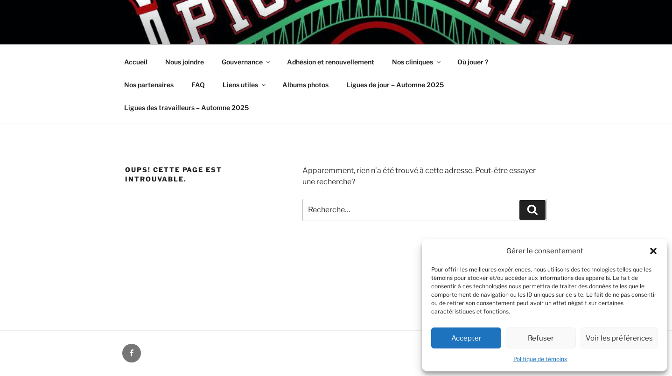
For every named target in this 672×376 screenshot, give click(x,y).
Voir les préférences (619, 338)
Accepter (466, 338)
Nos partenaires (149, 85)
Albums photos (305, 85)
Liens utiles (245, 85)
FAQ (198, 85)
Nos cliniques (417, 62)
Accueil (135, 62)
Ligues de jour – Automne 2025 (395, 85)
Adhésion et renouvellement (330, 62)
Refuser (541, 338)
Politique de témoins (540, 358)
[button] (653, 251)
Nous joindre (184, 62)
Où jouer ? (472, 62)
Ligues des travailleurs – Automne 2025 (186, 107)
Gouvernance (247, 62)
